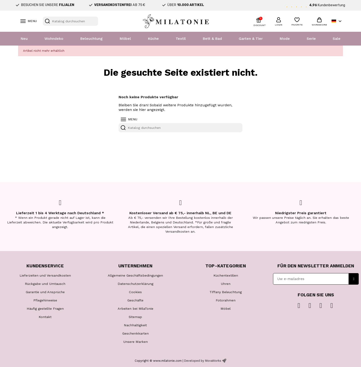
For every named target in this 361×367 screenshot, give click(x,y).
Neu (24, 38)
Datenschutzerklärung (135, 284)
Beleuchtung (91, 38)
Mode (284, 38)
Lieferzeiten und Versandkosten (45, 275)
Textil (181, 38)
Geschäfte (135, 300)
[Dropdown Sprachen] (337, 21)
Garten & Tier (251, 38)
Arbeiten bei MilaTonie (135, 308)
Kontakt (45, 317)
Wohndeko (53, 38)
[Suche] (70, 21)
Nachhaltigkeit (135, 325)
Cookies (135, 292)
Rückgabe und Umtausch (45, 284)
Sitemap (135, 317)
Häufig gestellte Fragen (45, 308)
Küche (153, 38)
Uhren (225, 284)
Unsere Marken (135, 342)
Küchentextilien (225, 275)
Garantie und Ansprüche (45, 292)
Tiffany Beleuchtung (226, 292)
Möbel (125, 38)
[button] (278, 21)
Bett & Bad (212, 38)
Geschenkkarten (135, 333)
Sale (337, 38)
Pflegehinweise (45, 300)
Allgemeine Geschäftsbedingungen (135, 275)
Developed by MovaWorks (202, 360)
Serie (311, 38)
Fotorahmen (226, 300)
